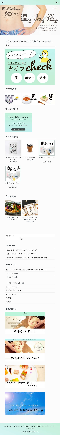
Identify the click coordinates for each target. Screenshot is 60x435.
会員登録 (9, 298)
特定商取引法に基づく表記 (32, 426)
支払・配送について (16, 426)
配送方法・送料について (13, 290)
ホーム (6, 426)
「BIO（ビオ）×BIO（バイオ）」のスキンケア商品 (22, 250)
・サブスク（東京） (12, 277)
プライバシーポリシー (49, 426)
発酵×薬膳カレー (13, 217)
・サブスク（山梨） (12, 273)
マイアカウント (11, 294)
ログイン (9, 302)
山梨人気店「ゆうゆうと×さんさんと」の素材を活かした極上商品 (27, 257)
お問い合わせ (30, 428)
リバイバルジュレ (30, 157)
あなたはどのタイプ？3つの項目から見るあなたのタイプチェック (27, 269)
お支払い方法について (13, 287)
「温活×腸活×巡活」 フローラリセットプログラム (21, 254)
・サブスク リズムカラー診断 (15, 283)
